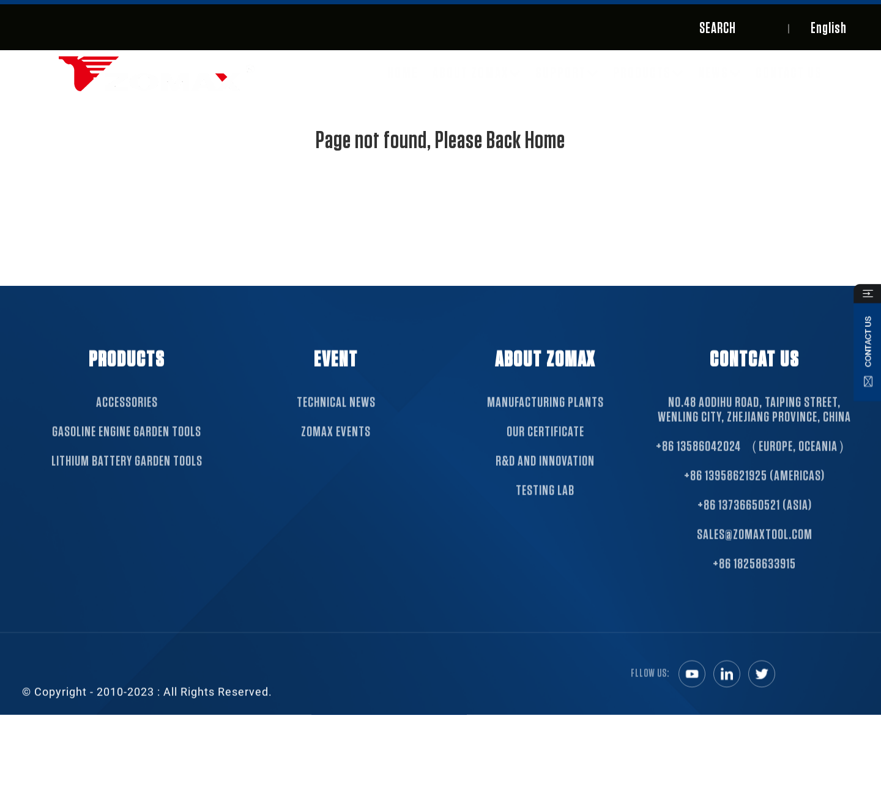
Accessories (127, 413)
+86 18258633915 (754, 574)
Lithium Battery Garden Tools (127, 472)
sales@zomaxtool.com (754, 545)
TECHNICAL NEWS (336, 413)
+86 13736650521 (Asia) (754, 516)
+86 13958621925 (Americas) (754, 486)
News (719, 73)
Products (648, 73)
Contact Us (789, 73)
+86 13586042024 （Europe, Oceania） (754, 457)
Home (402, 73)
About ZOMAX (477, 73)
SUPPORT (566, 73)
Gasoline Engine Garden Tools (126, 442)
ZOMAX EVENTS (336, 442)
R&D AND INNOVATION (545, 472)
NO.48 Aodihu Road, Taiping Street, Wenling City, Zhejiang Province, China (754, 420)
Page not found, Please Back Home (440, 141)
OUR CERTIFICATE (545, 442)
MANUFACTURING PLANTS (545, 413)
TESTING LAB (545, 501)
